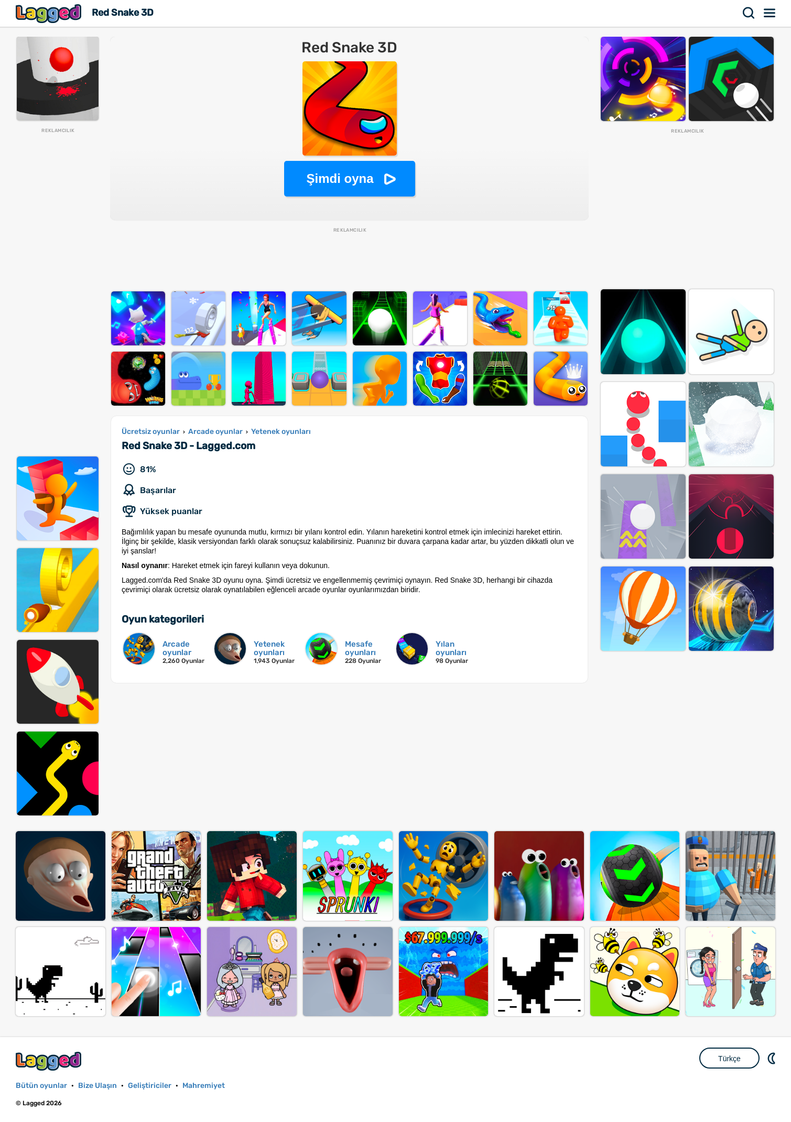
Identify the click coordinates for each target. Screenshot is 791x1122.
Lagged (50, 13)
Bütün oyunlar (41, 1085)
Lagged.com (50, 1061)
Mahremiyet (203, 1085)
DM (772, 1058)
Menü (770, 13)
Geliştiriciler (149, 1085)
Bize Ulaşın (97, 1085)
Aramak (749, 13)
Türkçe (729, 1058)
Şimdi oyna (339, 178)
